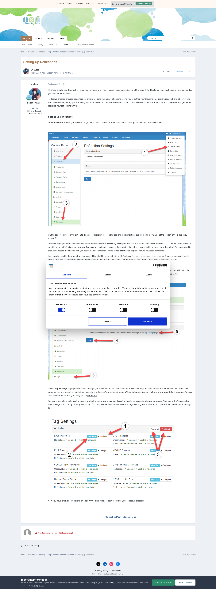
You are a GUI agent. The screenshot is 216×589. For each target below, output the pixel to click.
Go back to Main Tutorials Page (120, 517)
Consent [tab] (67, 275)
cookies (38, 583)
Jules (36, 70)
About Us (90, 3)
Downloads (53, 45)
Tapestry (103, 3)
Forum (70, 3)
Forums (66, 45)
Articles (79, 3)
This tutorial (125, 251)
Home (61, 3)
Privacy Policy (101, 570)
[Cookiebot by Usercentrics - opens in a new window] (155, 266)
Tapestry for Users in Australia (59, 73)
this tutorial (92, 395)
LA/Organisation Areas (84, 45)
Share (167, 71)
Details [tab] (108, 275)
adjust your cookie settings (103, 583)
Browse (26, 39)
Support (50, 38)
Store (62, 38)
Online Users (26, 45)
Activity (38, 38)
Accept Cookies (163, 582)
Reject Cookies (185, 582)
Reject (107, 321)
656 (35, 108)
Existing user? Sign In (123, 4)
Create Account (144, 3)
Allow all (147, 321)
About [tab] (149, 275)
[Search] (161, 38)
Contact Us (116, 570)
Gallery (40, 45)
